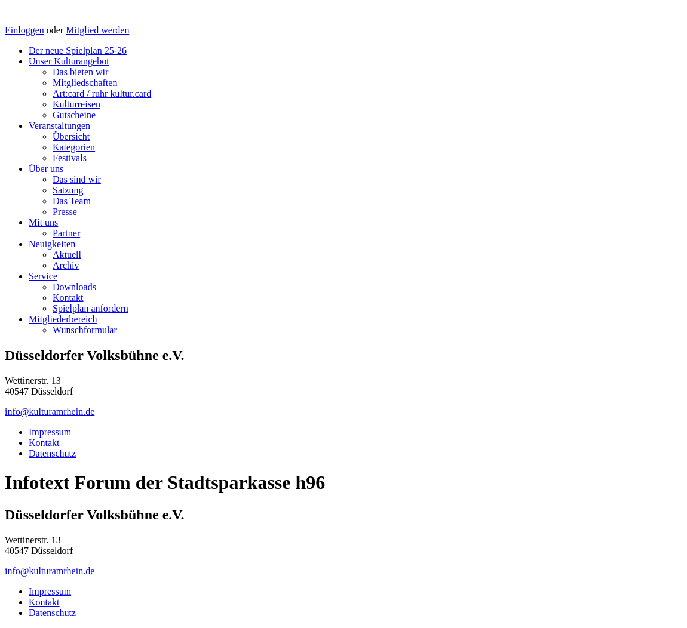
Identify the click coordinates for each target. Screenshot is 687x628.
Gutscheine (74, 115)
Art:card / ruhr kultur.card (102, 93)
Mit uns (43, 222)
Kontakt (68, 298)
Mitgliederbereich (63, 319)
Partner (66, 233)
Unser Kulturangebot (69, 61)
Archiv (66, 265)
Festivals (70, 158)
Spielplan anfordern (90, 308)
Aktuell (67, 255)
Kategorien (74, 147)
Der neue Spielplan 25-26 (78, 50)
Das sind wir (77, 179)
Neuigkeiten (52, 244)
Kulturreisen (76, 104)
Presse (65, 212)
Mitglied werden (97, 30)
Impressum (50, 432)
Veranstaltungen (59, 126)
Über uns (46, 169)
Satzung (68, 190)
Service (43, 276)
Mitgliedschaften (85, 83)
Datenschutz (52, 453)
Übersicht (71, 136)
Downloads (74, 287)
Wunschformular (85, 330)
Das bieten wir (80, 72)
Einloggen (24, 30)
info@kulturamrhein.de (49, 412)
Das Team (72, 201)
